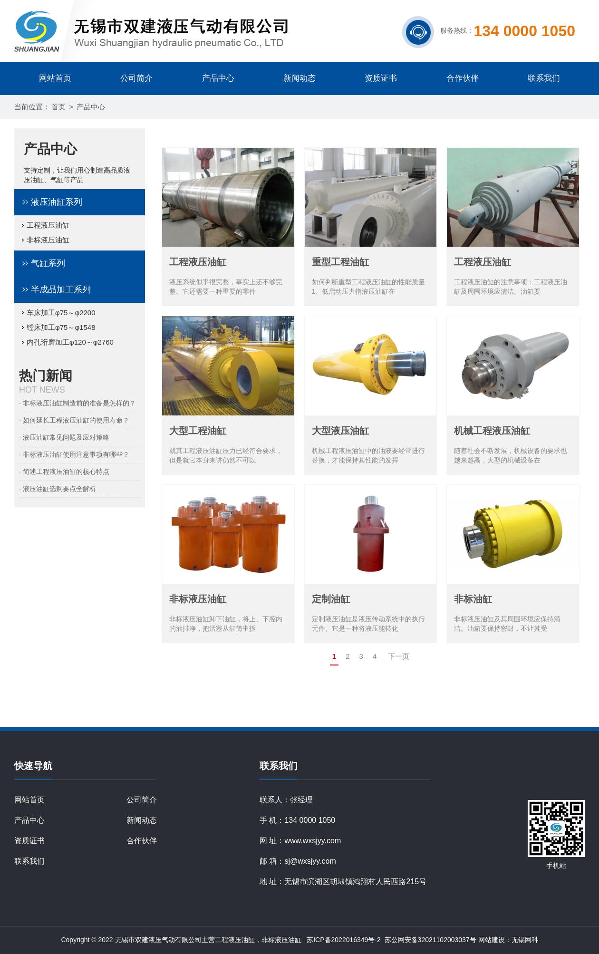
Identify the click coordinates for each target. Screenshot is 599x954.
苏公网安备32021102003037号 (429, 940)
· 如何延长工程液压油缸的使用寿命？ (74, 420)
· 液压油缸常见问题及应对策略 (64, 437)
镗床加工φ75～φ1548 (58, 327)
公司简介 (136, 78)
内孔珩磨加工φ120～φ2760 (67, 342)
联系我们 (544, 78)
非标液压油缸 (45, 240)
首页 (58, 107)
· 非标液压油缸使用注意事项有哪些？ (74, 454)
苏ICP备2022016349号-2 (344, 940)
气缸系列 (48, 263)
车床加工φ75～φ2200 (58, 312)
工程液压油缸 (45, 225)
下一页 (398, 656)
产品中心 (218, 78)
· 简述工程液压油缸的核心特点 (64, 471)
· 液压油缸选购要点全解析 (57, 488)
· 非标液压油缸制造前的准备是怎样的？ (77, 403)
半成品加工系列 (61, 289)
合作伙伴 (462, 78)
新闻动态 (299, 78)
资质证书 (381, 78)
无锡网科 (525, 940)
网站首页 (55, 78)
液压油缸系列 (56, 202)
